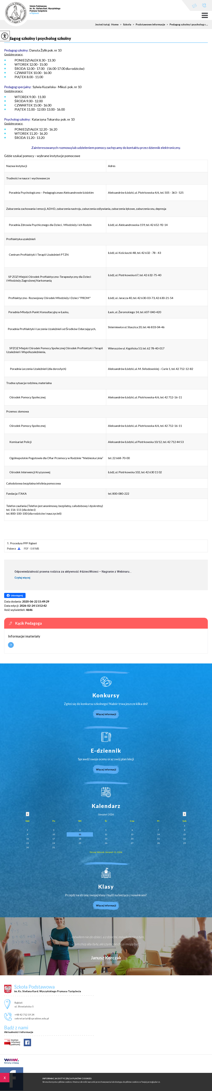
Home (115, 24)
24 (53, 843)
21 (158, 838)
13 (132, 834)
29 (184, 843)
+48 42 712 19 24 (204, 5)
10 (53, 834)
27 (132, 843)
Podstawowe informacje (148, 24)
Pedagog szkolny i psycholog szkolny (37, 38)
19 (106, 838)
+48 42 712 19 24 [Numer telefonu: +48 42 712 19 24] (24, 1014)
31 (53, 847)
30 (27, 847)
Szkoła (125, 24)
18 (80, 838)
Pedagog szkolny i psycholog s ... (186, 24)
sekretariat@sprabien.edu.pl (194, 6)
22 (184, 838)
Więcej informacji (11, 645)
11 (80, 834)
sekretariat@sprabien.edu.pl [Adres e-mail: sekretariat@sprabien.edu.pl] (31, 1018)
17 (53, 838)
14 (158, 834)
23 (27, 843)
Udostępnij (15, 595)
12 (106, 834)
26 (106, 843)
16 (27, 838)
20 (132, 838)
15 (184, 834)
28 (158, 843)
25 (80, 843)
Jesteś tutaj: (103, 24)
